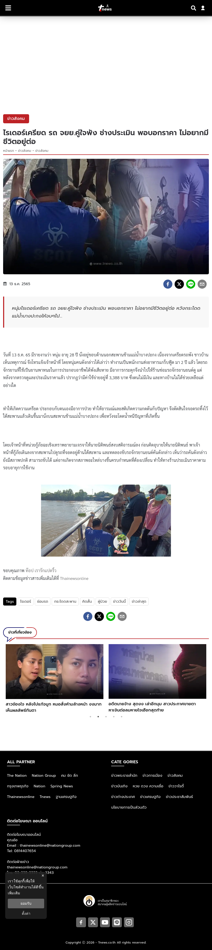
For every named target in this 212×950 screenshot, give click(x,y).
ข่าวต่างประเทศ (123, 797)
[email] (202, 284)
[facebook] (168, 284)
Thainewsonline (74, 578)
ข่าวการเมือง (152, 775)
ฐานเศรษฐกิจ (66, 797)
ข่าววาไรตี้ (176, 786)
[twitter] (179, 284)
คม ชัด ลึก (69, 775)
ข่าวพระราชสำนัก (124, 775)
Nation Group (44, 775)
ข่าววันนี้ (119, 601)
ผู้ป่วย (102, 601)
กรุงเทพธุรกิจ (18, 786)
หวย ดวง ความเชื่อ (148, 786)
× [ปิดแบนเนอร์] (43, 875)
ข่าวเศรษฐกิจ (150, 797)
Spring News (61, 786)
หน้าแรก (8, 150)
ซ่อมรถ (42, 601)
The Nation (17, 775)
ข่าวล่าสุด (139, 601)
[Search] (194, 8)
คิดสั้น (87, 601)
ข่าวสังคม (24, 150)
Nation (39, 786)
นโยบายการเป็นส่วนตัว (129, 807)
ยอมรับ (26, 903)
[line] (190, 284)
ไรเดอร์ (25, 601)
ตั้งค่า (26, 913)
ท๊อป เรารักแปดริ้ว (40, 570)
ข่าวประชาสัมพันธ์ (179, 797)
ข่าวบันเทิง (119, 786)
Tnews (45, 797)
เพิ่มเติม (14, 893)
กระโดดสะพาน (65, 601)
